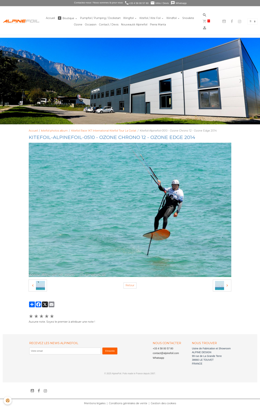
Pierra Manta (158, 24)
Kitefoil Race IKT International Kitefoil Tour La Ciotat (103, 130)
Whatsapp (179, 3)
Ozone (78, 24)
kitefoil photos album (54, 130)
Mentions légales (94, 403)
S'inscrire (110, 351)
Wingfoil (128, 18)
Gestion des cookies (163, 403)
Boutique (66, 18)
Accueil (50, 18)
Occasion (90, 24)
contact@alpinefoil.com (166, 353)
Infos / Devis (159, 3)
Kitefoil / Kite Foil (150, 18)
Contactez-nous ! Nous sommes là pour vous (98, 2)
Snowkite (188, 18)
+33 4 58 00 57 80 (137, 3)
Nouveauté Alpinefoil (134, 24)
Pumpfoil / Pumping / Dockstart (100, 18)
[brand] (21, 21)
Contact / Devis (108, 24)
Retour (129, 285)
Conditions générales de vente (128, 403)
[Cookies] (8, 400)
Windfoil (171, 18)
